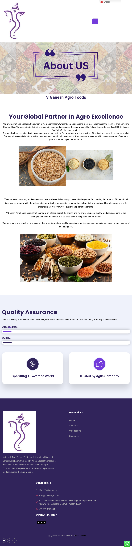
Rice (112, 127)
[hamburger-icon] (95, 21)
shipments (88, 207)
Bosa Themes (80, 535)
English (105, 2)
